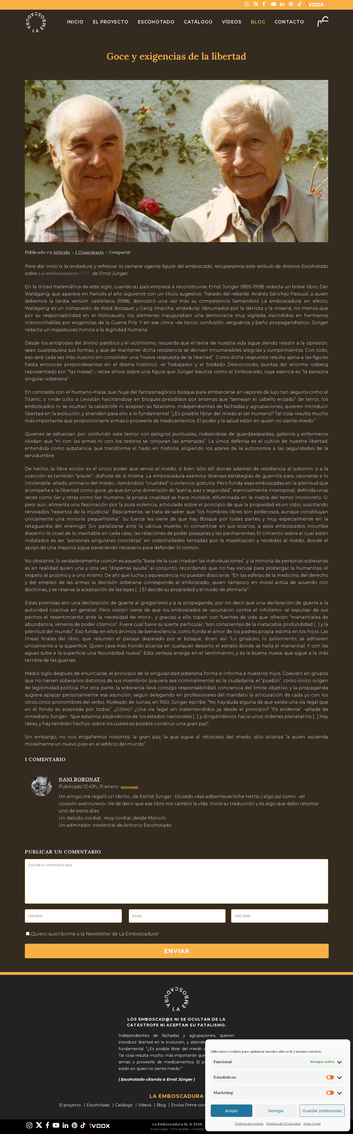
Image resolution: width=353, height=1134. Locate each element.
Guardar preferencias (322, 1110)
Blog (161, 1105)
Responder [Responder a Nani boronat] (129, 787)
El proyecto (70, 1105)
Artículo (61, 252)
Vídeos (144, 1105)
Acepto (231, 1110)
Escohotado (98, 1105)
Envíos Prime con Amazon (197, 1105)
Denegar (276, 1110)
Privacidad (180, 1129)
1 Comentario (89, 252)
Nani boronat (79, 779)
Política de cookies (249, 1123)
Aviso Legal (312, 1123)
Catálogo (124, 1105)
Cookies (198, 1129)
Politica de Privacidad (283, 1123)
